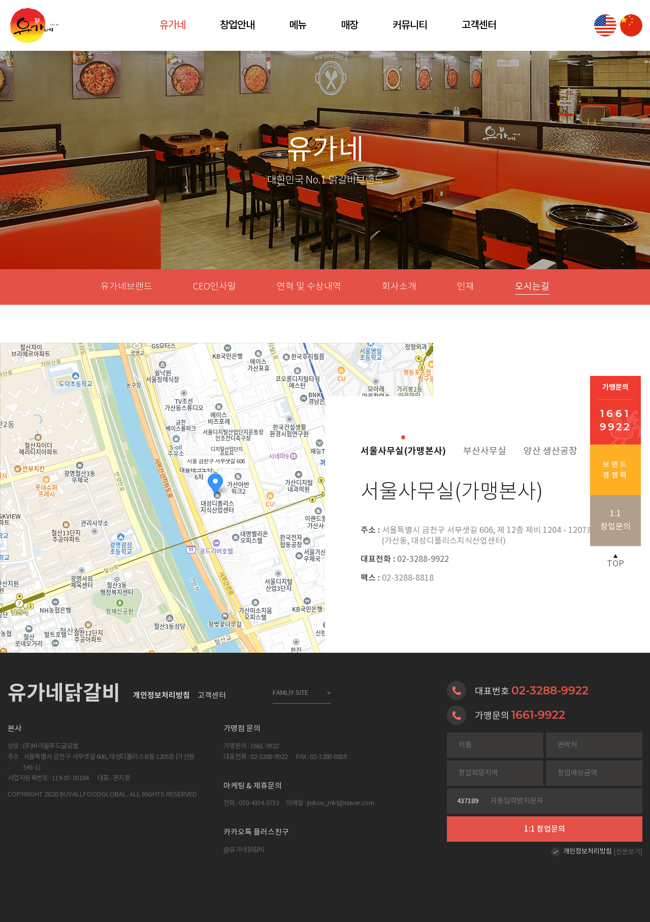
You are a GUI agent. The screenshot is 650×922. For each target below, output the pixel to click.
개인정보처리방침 (587, 851)
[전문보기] (627, 852)
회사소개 (399, 287)
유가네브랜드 (126, 287)
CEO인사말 (214, 287)
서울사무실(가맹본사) (403, 451)
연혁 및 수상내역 (309, 287)
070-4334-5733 (259, 803)
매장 (349, 25)
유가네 (172, 25)
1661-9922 (538, 714)
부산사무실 (484, 451)
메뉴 (297, 25)
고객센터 (479, 25)
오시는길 (532, 286)
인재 (465, 287)
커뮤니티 (410, 25)
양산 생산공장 (550, 451)
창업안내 (237, 25)
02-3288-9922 (405, 559)
